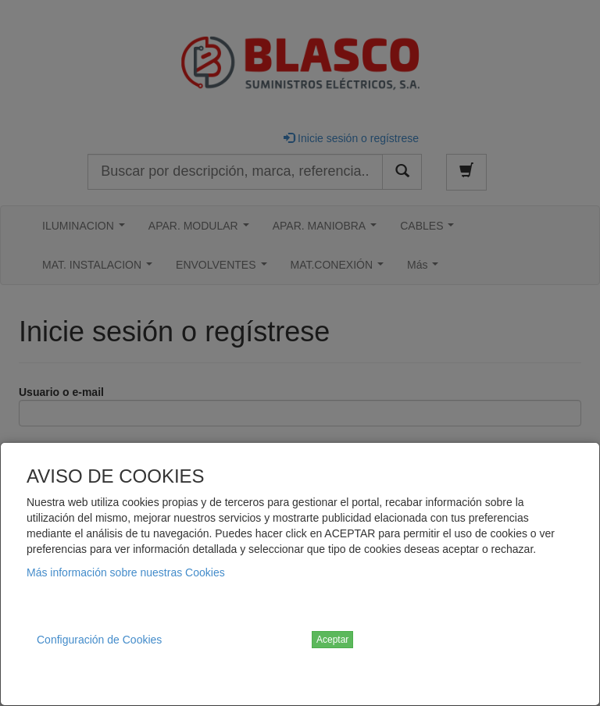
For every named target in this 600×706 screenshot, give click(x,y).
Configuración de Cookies (99, 639)
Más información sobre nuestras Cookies (126, 572)
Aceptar (332, 639)
